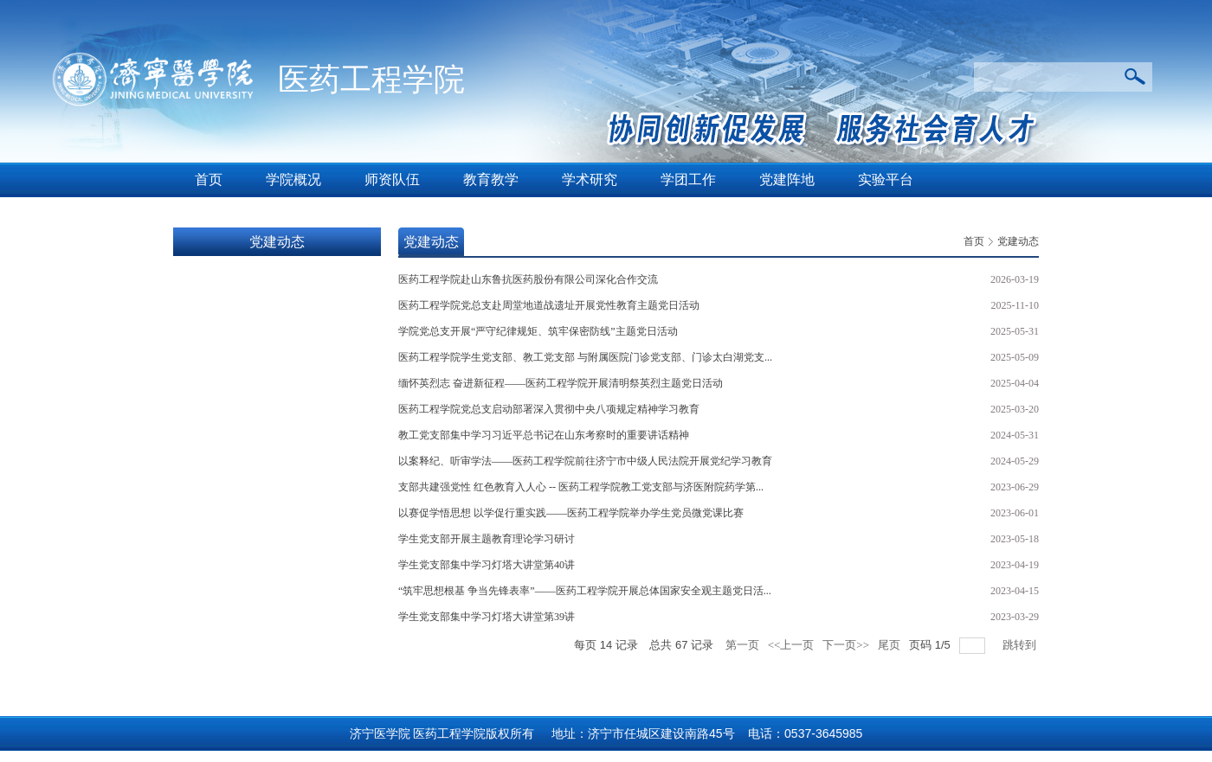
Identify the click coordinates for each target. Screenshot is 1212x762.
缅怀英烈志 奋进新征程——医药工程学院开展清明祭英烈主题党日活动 (560, 383)
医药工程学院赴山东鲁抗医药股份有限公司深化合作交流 (528, 279)
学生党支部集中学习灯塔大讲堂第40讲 (486, 565)
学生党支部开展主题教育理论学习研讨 (486, 539)
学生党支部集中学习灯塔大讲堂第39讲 (486, 617)
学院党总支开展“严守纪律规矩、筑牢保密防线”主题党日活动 (538, 331)
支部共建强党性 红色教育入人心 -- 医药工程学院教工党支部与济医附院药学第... (581, 487)
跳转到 (1020, 644)
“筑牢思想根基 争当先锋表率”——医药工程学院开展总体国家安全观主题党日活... (584, 591)
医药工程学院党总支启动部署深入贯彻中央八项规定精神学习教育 (548, 409)
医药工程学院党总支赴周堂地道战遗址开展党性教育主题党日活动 (548, 305)
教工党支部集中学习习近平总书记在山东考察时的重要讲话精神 (543, 435)
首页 (974, 241)
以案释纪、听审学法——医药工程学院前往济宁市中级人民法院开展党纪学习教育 (585, 461)
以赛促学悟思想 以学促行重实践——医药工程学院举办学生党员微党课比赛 (571, 513)
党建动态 (1018, 241)
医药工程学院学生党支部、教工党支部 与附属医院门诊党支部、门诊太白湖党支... (585, 357)
